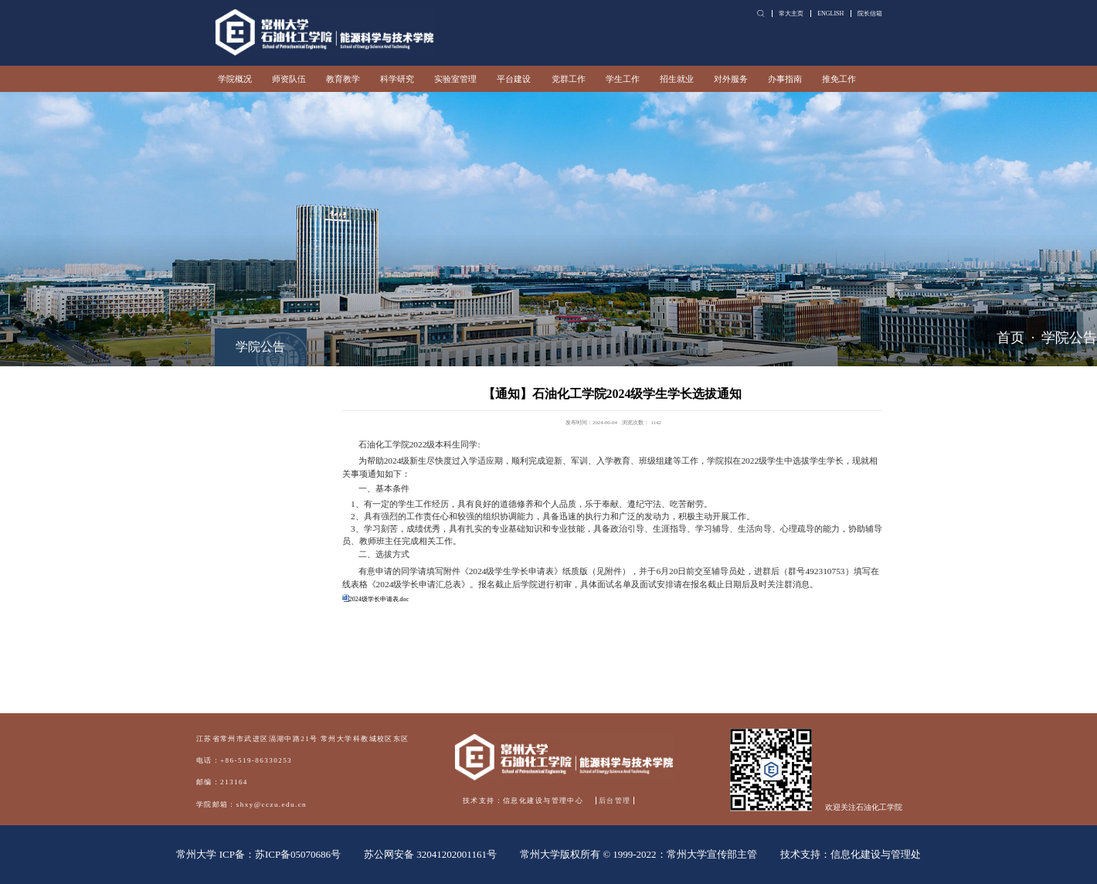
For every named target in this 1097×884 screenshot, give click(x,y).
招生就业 (677, 78)
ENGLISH (830, 13)
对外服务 (731, 78)
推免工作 (839, 78)
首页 (1010, 337)
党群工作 (569, 78)
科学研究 (397, 78)
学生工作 (623, 78)
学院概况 (235, 78)
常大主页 (791, 13)
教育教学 (343, 78)
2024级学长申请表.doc (379, 599)
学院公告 (1069, 337)
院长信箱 (870, 13)
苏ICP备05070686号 (298, 854)
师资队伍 (289, 78)
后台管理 (615, 800)
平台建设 (514, 78)
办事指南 (785, 78)
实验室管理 (455, 78)
